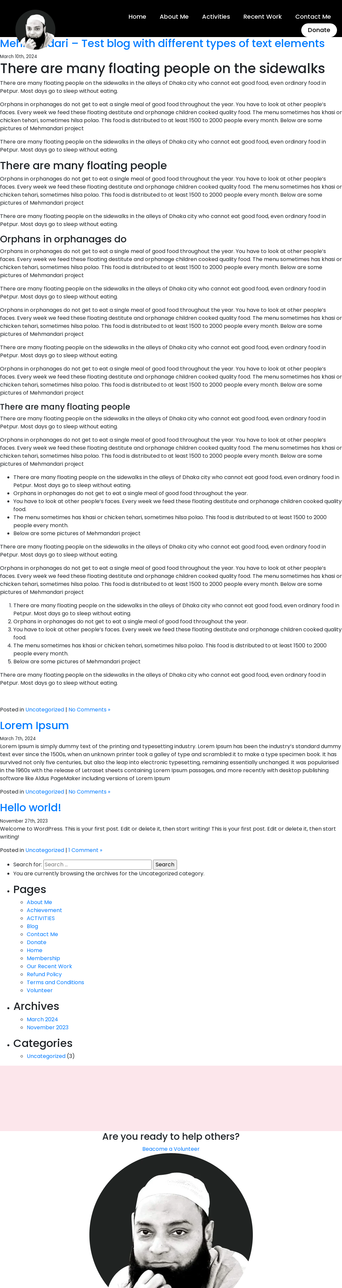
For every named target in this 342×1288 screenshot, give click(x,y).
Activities (216, 16)
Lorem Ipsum (34, 724)
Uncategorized (44, 709)
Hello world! (30, 807)
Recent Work (262, 16)
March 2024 (42, 1019)
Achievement (44, 909)
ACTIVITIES (41, 917)
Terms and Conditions (55, 982)
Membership (43, 957)
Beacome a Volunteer (171, 1148)
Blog (32, 925)
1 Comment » (85, 849)
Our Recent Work (49, 966)
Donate (319, 29)
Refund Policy (44, 974)
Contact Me (313, 16)
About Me (174, 16)
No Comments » (89, 709)
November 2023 (47, 1027)
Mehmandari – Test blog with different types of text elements (162, 42)
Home (138, 16)
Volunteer (40, 990)
